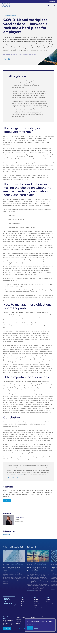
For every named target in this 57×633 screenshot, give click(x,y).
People (22, 601)
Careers (23, 603)
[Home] (5, 5)
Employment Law (8, 534)
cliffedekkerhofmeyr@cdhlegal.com (14, 477)
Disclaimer (18, 621)
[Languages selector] (53, 1)
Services (48, 601)
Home (22, 599)
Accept (30, 628)
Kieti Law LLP (37, 603)
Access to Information (20, 617)
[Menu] (47, 5)
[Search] (54, 5)
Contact (23, 605)
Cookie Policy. (30, 624)
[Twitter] (19, 628)
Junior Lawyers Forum (39, 608)
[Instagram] (22, 628)
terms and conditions (18, 474)
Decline (36, 628)
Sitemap (18, 623)
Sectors (48, 599)
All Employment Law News (10, 16)
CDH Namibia (37, 605)
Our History (36, 601)
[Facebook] (17, 628)
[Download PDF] (8, 59)
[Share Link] (5, 59)
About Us (36, 599)
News (47, 605)
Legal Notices (32, 617)
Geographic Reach (50, 603)
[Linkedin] (24, 628)
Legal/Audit (18, 619)
